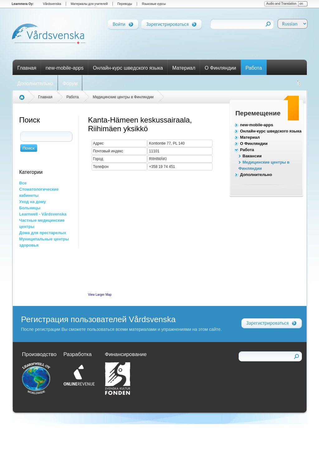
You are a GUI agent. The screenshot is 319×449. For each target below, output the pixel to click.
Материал (183, 68)
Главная (26, 68)
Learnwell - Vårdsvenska (43, 214)
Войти (119, 23)
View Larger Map (100, 294)
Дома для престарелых (42, 232)
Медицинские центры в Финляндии (123, 97)
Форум (70, 83)
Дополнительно (35, 83)
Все (23, 183)
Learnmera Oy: (23, 4)
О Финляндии (220, 68)
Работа (253, 68)
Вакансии (252, 156)
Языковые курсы (154, 4)
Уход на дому (32, 201)
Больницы (29, 208)
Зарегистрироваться (167, 23)
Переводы (124, 4)
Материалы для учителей (89, 4)
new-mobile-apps (64, 68)
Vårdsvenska (52, 4)
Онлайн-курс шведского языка (128, 68)
